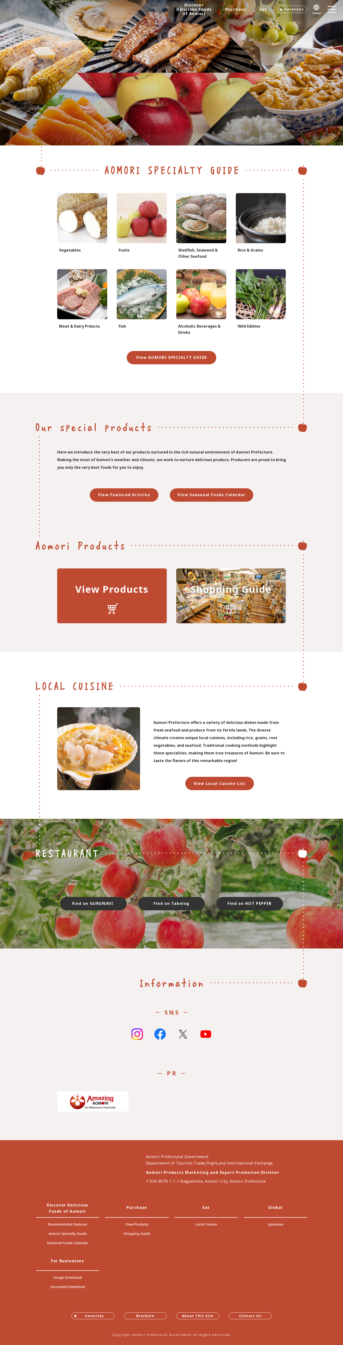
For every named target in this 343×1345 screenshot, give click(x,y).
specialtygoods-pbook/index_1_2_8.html (201, 302)
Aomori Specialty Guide (68, 1233)
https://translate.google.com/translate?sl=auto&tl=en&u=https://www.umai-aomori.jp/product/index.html (112, 595)
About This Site (197, 1316)
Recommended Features (67, 1224)
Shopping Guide (137, 1233)
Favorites (294, 9)
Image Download (67, 1277)
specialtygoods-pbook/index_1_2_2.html (142, 226)
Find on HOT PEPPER (249, 903)
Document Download (67, 1286)
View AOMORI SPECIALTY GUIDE (171, 357)
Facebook (160, 1034)
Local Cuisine (206, 1224)
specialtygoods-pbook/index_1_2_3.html (261, 226)
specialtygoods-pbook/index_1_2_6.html (142, 302)
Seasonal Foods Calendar (67, 1243)
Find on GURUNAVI (93, 903)
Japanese (275, 1224)
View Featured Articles (124, 494)
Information (171, 983)
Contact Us (250, 1316)
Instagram (137, 1034)
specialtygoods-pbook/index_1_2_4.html (261, 302)
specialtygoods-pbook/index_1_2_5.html (82, 302)
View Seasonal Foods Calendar (211, 494)
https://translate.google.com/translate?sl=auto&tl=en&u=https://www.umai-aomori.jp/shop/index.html (231, 595)
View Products (137, 1224)
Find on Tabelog (171, 903)
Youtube (206, 1034)
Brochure (145, 1316)
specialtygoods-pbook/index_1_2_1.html (82, 226)
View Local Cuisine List (220, 783)
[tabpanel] (171, 72)
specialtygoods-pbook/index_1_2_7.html (201, 226)
